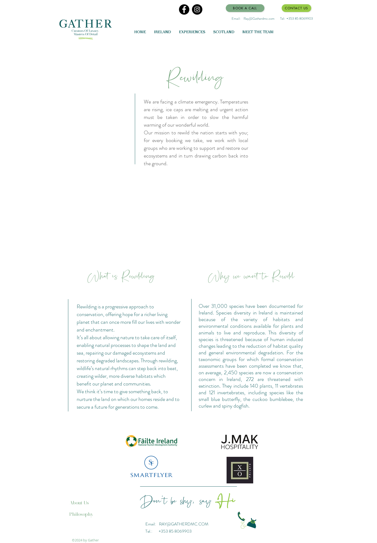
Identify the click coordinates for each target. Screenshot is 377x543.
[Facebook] (184, 9)
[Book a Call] (245, 8)
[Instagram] (197, 9)
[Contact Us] (296, 8)
